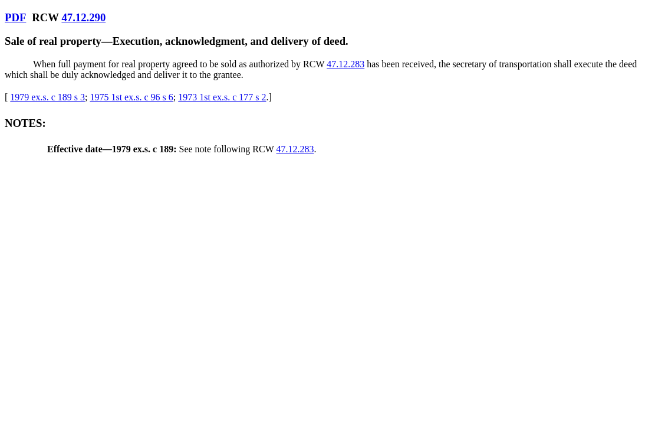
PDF (15, 17)
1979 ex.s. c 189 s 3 (47, 97)
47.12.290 (83, 17)
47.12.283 (345, 64)
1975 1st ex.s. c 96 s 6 (131, 97)
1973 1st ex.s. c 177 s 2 (222, 97)
